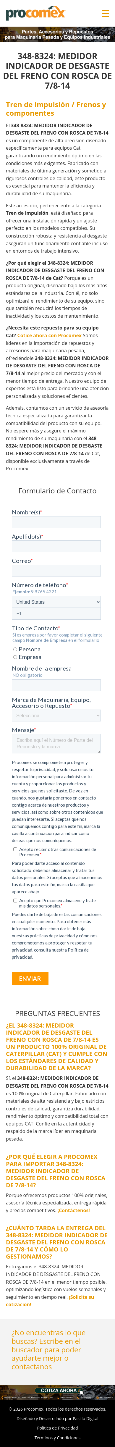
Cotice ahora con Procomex (49, 335)
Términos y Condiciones (57, 1437)
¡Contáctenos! (74, 1210)
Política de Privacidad (57, 1428)
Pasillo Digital (85, 1418)
